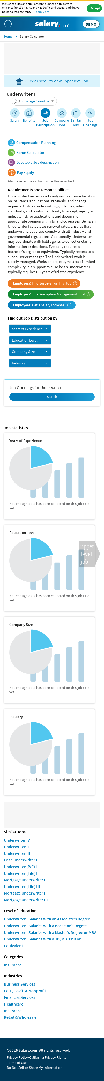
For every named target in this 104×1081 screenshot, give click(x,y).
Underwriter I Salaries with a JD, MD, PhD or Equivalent (42, 942)
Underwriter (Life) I (21, 873)
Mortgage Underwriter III (26, 899)
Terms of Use (17, 1062)
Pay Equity (25, 172)
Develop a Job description (37, 162)
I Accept (94, 8)
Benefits (29, 120)
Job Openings (90, 122)
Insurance (12, 964)
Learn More (41, 12)
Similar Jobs (76, 122)
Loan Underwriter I (20, 859)
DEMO (91, 24)
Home (8, 36)
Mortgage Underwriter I (24, 879)
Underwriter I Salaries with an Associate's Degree (47, 918)
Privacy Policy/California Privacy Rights (36, 1057)
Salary (15, 120)
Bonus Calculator (30, 152)
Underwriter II (16, 846)
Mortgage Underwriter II (25, 893)
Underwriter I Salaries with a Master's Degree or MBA (50, 932)
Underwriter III (17, 853)
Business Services (19, 984)
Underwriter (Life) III (22, 886)
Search (52, 396)
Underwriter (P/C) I (20, 866)
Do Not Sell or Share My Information (34, 1067)
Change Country (34, 101)
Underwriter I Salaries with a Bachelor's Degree (45, 925)
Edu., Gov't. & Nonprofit (25, 990)
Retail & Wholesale (20, 1017)
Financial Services (19, 997)
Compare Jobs (62, 122)
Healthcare (13, 1004)
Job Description (45, 122)
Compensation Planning (36, 142)
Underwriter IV (17, 840)
